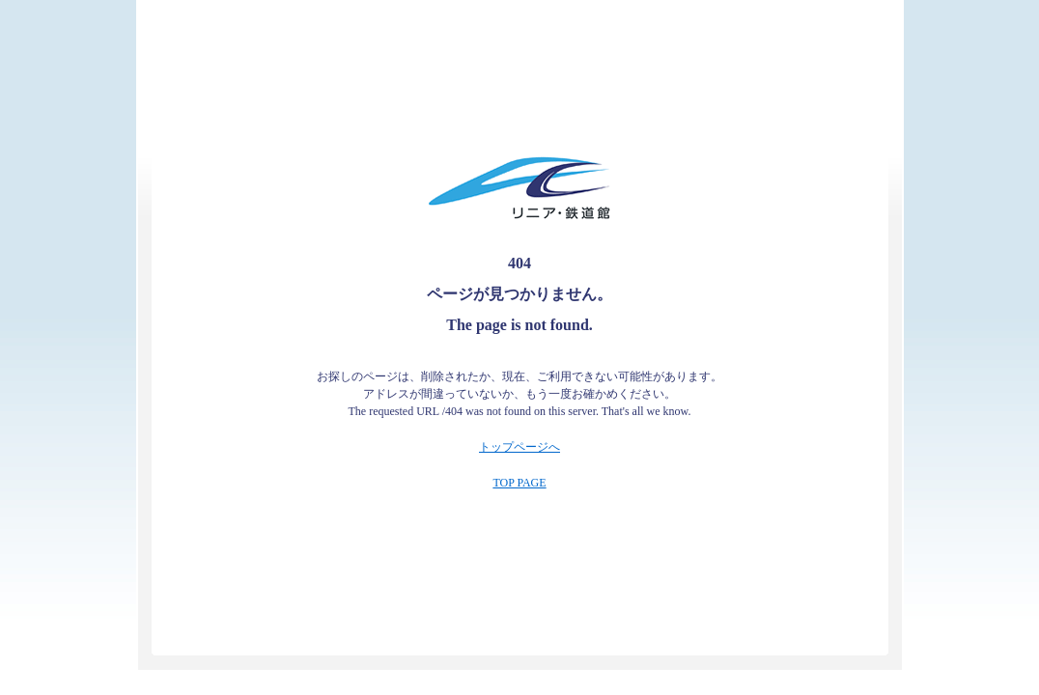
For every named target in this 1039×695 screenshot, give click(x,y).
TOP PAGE (519, 482)
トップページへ (519, 447)
